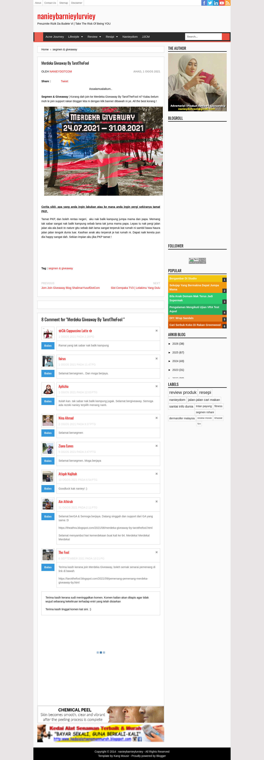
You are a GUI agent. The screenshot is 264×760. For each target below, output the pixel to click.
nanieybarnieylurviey (66, 15)
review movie (204, 418)
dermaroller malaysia (182, 418)
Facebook (204, 3)
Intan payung (204, 406)
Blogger (161, 755)
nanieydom (177, 400)
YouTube (222, 3)
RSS (228, 3)
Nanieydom (130, 36)
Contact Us (50, 3)
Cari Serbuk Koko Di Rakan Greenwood (195, 324)
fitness (218, 406)
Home (38, 36)
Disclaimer (76, 3)
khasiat (218, 418)
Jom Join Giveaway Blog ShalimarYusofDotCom (70, 287)
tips (199, 423)
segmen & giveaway (60, 268)
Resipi (110, 36)
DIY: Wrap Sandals (181, 318)
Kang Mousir (121, 755)
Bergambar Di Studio (183, 278)
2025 (175, 352)
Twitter (210, 3)
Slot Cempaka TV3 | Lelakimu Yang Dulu (135, 287)
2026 (175, 343)
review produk (182, 392)
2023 (175, 369)
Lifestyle (73, 36)
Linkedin (216, 3)
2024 (175, 361)
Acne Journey (54, 36)
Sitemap (63, 3)
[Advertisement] (197, 181)
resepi (205, 392)
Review (92, 36)
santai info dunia (181, 406)
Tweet (64, 81)
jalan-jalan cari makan (204, 400)
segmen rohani (205, 412)
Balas (48, 345)
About (38, 3)
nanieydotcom (61, 71)
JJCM (146, 36)
